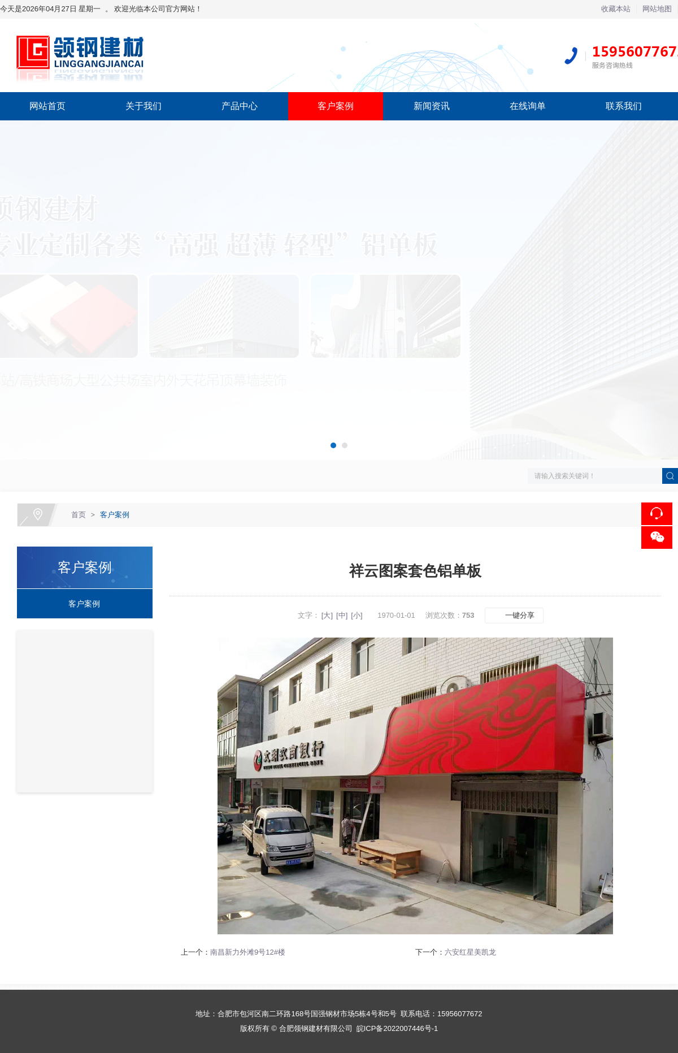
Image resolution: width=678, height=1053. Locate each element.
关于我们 (143, 106)
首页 (78, 514)
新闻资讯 (432, 106)
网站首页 (47, 106)
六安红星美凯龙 (470, 952)
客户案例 (336, 106)
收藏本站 (616, 9)
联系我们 (624, 106)
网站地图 (657, 9)
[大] (327, 615)
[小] (356, 615)
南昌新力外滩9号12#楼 (247, 952)
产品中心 (239, 106)
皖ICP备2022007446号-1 (397, 1028)
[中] (341, 615)
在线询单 (528, 106)
